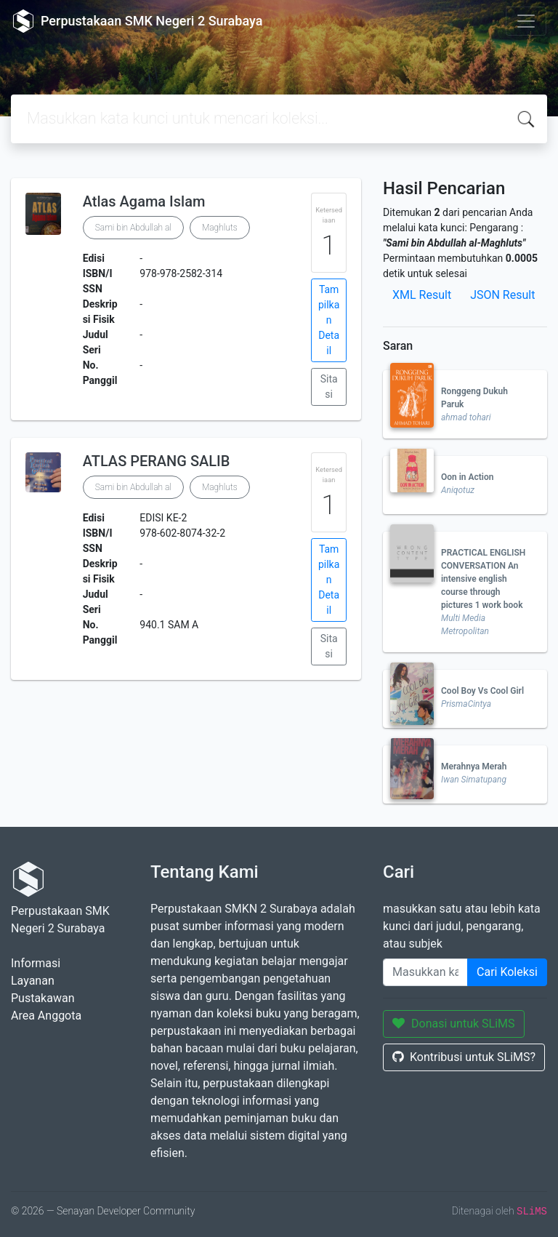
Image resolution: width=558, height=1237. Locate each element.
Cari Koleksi (507, 972)
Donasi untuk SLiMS (453, 1023)
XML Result (421, 295)
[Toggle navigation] (526, 21)
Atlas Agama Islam (144, 201)
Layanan (32, 981)
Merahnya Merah (473, 766)
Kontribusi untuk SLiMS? (463, 1057)
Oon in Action (467, 477)
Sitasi (329, 386)
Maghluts (220, 228)
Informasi (35, 963)
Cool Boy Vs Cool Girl (482, 691)
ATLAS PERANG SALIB (156, 461)
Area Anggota (46, 1015)
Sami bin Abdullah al (133, 228)
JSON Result (502, 295)
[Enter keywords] (425, 972)
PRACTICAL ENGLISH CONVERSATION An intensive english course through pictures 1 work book (483, 579)
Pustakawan (42, 998)
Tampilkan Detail (328, 320)
